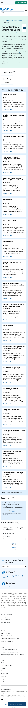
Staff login (14, 707)
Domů (4, 20)
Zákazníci (4, 671)
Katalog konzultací (7, 641)
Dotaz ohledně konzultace (10, 638)
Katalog (3, 617)
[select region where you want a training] (14, 566)
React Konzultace (7, 587)
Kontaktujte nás (21, 3)
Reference (4, 673)
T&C (2, 682)
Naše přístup (5, 633)
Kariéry (3, 676)
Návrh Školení (10, 20)
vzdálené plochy (15, 52)
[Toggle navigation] (26, 9)
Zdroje (3, 625)
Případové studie (7, 636)
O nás (3, 663)
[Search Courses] (12, 13)
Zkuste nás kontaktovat (17, 704)
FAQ (2, 679)
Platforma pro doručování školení (13, 655)
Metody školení (6, 622)
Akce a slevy (5, 620)
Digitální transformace (9, 649)
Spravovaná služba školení (10, 652)
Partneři (4, 668)
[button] (25, 539)
